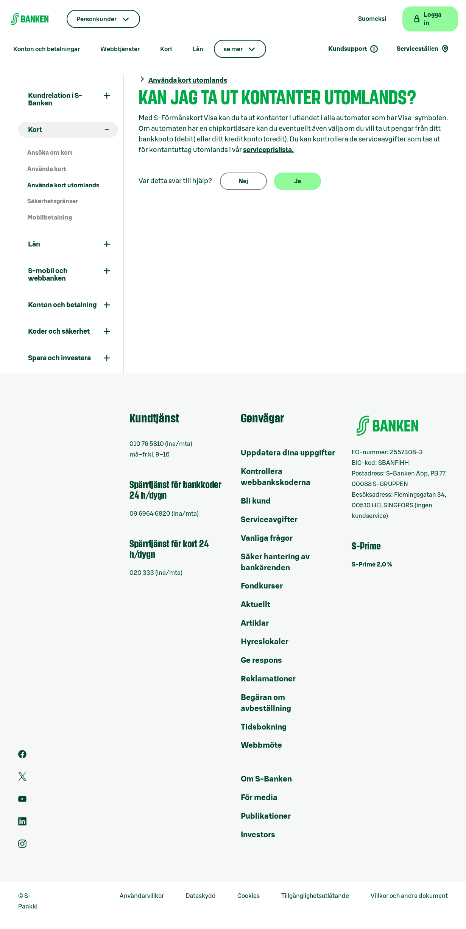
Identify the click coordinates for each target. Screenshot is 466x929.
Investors (258, 835)
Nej (243, 181)
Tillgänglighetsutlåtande (315, 896)
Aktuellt (255, 605)
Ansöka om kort (50, 153)
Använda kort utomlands (63, 185)
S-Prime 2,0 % (372, 565)
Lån (198, 49)
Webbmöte (261, 745)
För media (259, 798)
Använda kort (46, 169)
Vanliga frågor (267, 538)
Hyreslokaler (264, 642)
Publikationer (266, 816)
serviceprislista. (268, 149)
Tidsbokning (264, 727)
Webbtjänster (120, 49)
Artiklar (255, 623)
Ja (297, 181)
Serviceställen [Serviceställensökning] (423, 48)
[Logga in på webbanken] (430, 18)
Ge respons (261, 660)
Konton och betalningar (46, 49)
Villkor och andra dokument (409, 896)
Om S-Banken (266, 779)
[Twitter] (22, 779)
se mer (233, 49)
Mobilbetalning (49, 218)
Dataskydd (200, 896)
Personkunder (96, 19)
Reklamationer (268, 679)
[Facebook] (22, 756)
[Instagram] (22, 846)
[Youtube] (22, 801)
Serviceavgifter (269, 520)
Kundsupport (353, 48)
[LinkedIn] (22, 824)
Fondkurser (262, 586)
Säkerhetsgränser (52, 201)
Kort (166, 49)
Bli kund (256, 501)
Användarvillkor (142, 896)
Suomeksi (372, 19)
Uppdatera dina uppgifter (288, 453)
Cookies (248, 896)
